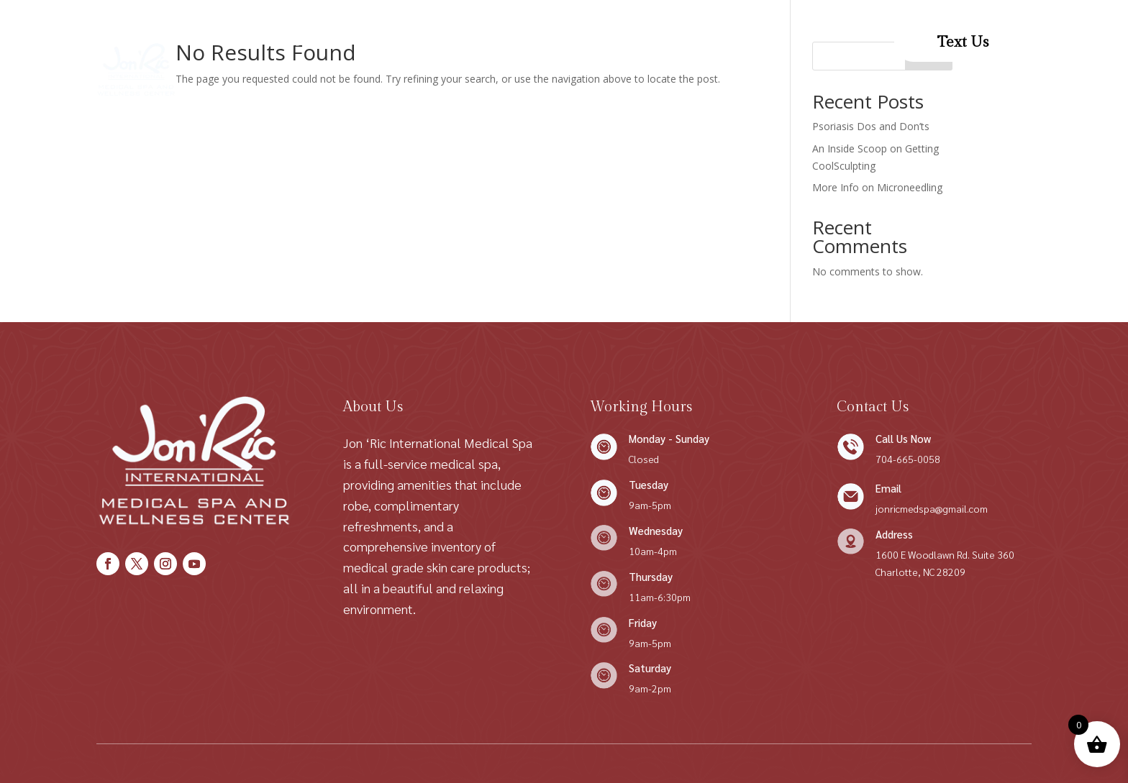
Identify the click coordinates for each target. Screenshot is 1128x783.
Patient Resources (490, 96)
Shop (401, 42)
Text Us (962, 42)
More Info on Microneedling (877, 187)
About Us (344, 42)
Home (282, 42)
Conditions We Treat (494, 42)
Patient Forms (689, 42)
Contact (609, 42)
